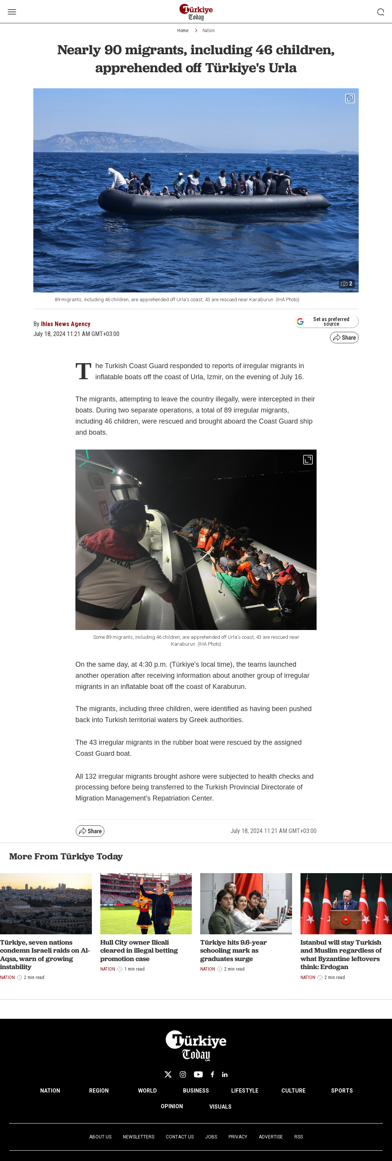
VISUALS (220, 1107)
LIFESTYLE (244, 1091)
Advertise (271, 1137)
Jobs (211, 1137)
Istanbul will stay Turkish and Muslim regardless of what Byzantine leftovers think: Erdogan (341, 954)
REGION (99, 1091)
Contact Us (180, 1137)
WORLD (147, 1091)
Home (182, 30)
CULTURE (293, 1091)
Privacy (238, 1137)
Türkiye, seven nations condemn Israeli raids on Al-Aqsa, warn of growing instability (45, 954)
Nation (209, 30)
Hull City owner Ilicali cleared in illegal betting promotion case (139, 950)
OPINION (172, 1106)
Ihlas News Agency (65, 324)
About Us (100, 1137)
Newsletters (138, 1137)
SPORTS (342, 1091)
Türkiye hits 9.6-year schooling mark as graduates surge (233, 950)
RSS (298, 1137)
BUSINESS (196, 1091)
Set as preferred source (323, 321)
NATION (50, 1091)
